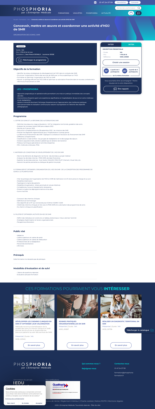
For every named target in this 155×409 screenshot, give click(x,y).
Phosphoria (91, 13)
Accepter (39, 403)
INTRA (131, 44)
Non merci (11, 403)
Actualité (106, 13)
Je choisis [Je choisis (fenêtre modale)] (25, 403)
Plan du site (95, 405)
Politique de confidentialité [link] (14, 398)
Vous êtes (77, 13)
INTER (111, 44)
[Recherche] (128, 8)
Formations (63, 13)
